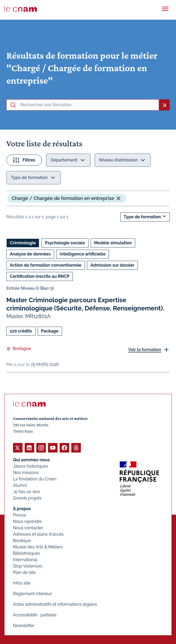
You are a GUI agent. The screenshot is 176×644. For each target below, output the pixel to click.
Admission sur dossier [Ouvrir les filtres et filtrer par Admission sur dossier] (112, 265)
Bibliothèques (26, 553)
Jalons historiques (30, 466)
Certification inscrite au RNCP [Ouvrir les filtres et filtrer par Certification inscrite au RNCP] (39, 276)
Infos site (21, 583)
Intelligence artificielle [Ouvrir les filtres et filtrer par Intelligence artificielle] (82, 254)
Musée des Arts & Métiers (38, 546)
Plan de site (24, 572)
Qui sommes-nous (31, 459)
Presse (19, 515)
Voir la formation (144, 349)
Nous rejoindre (27, 521)
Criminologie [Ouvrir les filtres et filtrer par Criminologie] (23, 242)
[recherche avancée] (88, 105)
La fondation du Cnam (34, 478)
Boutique (22, 540)
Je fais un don (26, 491)
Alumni (20, 485)
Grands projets (27, 498)
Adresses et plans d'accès (38, 534)
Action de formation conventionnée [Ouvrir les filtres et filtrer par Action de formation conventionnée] (45, 265)
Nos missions (26, 472)
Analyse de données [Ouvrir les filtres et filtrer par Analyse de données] (30, 254)
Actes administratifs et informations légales (55, 604)
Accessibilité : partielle (34, 614)
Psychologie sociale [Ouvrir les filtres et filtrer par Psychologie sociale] (65, 242)
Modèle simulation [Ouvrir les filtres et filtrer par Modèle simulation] (113, 242)
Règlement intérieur (32, 593)
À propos (22, 508)
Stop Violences (27, 566)
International (25, 559)
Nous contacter (28, 527)
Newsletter (23, 625)
